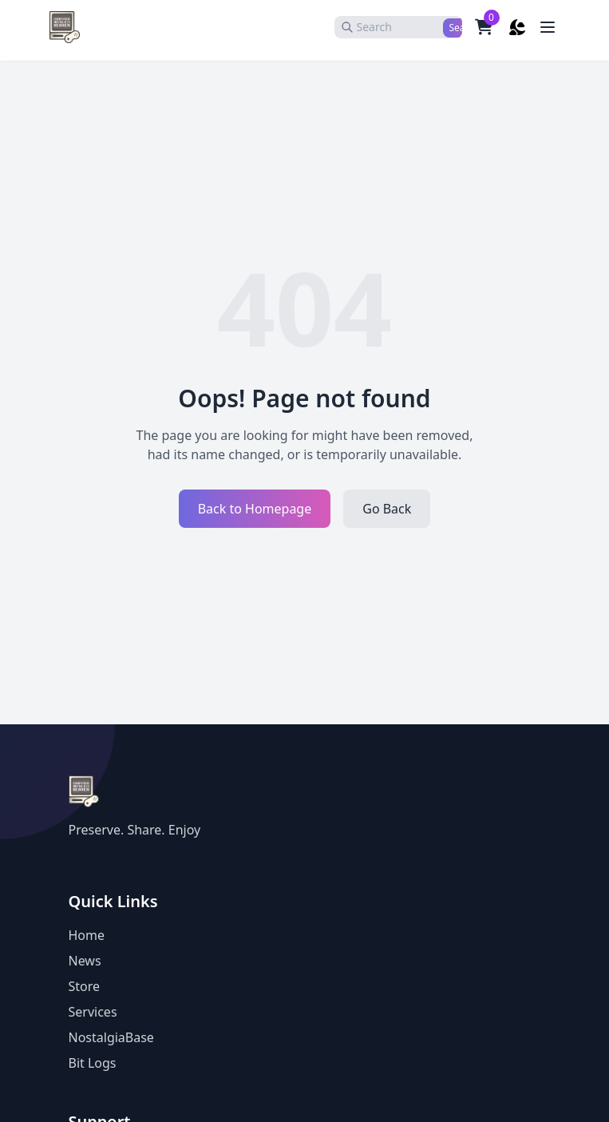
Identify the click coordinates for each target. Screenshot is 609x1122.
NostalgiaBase (111, 1037)
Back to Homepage (255, 508)
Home (87, 935)
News (85, 960)
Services (93, 1012)
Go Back (386, 508)
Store (85, 986)
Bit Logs (93, 1063)
